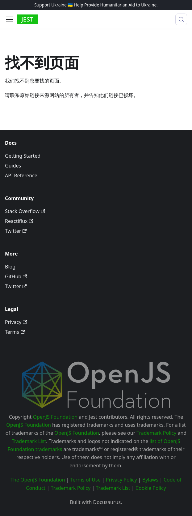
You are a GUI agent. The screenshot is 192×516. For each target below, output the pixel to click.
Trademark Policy (156, 432)
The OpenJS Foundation (37, 479)
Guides (13, 165)
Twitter (16, 231)
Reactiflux (19, 221)
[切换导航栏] (9, 19)
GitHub (16, 276)
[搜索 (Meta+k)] (181, 19)
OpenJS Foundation (55, 416)
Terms (15, 332)
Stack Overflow (25, 211)
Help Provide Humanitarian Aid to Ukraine (115, 5)
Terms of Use (85, 479)
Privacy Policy (121, 479)
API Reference (21, 175)
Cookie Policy (151, 488)
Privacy (16, 322)
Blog (10, 266)
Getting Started (22, 155)
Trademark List (29, 441)
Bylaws (150, 479)
